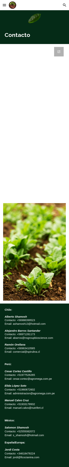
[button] (4, 5)
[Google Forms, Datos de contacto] (34, 122)
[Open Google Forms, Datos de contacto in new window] (59, 51)
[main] (34, 35)
